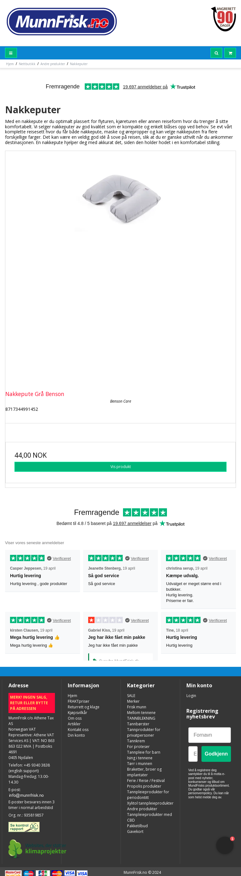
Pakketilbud (137, 826)
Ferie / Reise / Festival (146, 780)
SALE (131, 695)
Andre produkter (142, 809)
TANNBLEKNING (141, 718)
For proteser (138, 746)
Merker (133, 701)
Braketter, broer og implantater (144, 772)
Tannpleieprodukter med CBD (149, 817)
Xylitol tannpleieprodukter (150, 803)
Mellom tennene (141, 712)
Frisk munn (136, 707)
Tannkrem (136, 741)
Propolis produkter (144, 786)
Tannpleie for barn (143, 752)
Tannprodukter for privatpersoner (143, 732)
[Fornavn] (209, 735)
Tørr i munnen (139, 763)
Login (191, 695)
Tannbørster (138, 724)
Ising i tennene (140, 758)
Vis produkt (120, 466)
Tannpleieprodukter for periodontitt (148, 794)
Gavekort (135, 831)
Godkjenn (216, 753)
